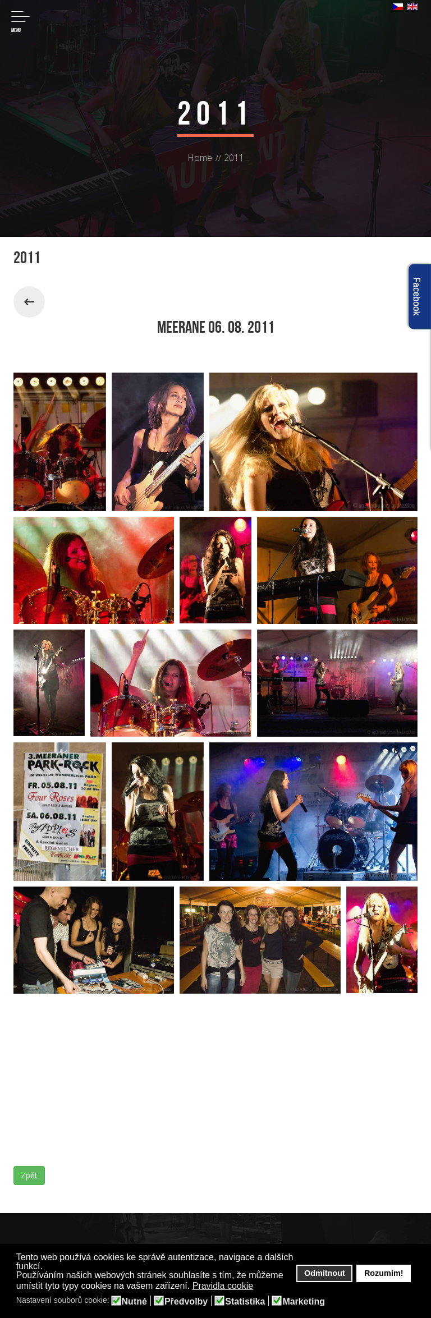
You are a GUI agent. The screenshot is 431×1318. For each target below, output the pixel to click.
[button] (261, 1286)
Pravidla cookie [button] (223, 1286)
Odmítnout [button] (324, 1273)
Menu (20, 22)
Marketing (303, 1301)
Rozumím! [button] (384, 1273)
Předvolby (186, 1301)
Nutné (134, 1301)
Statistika (245, 1301)
